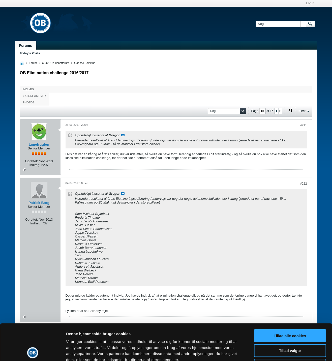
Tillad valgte (290, 314)
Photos (29, 102)
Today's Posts (30, 53)
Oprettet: (31, 161)
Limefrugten (39, 144)
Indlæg (28, 89)
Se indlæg (123, 135)
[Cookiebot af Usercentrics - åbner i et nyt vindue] (33, 351)
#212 (303, 183)
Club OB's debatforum (55, 62)
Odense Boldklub (84, 62)
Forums (25, 46)
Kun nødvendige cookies (289, 329)
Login (310, 3)
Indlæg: (34, 165)
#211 (303, 125)
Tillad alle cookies (290, 299)
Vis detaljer (262, 351)
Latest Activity (35, 95)
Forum (33, 62)
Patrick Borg (38, 203)
